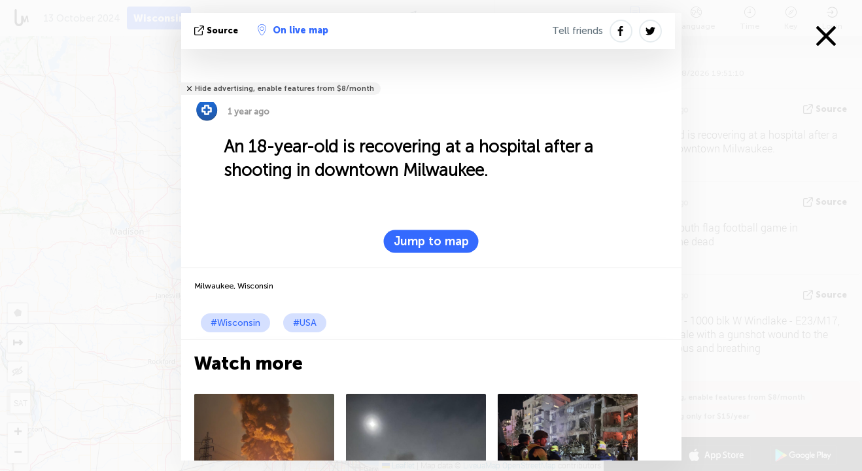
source (217, 30)
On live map (293, 30)
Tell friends (577, 31)
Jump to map (431, 241)
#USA (305, 322)
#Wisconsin (235, 322)
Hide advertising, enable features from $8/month (284, 88)
